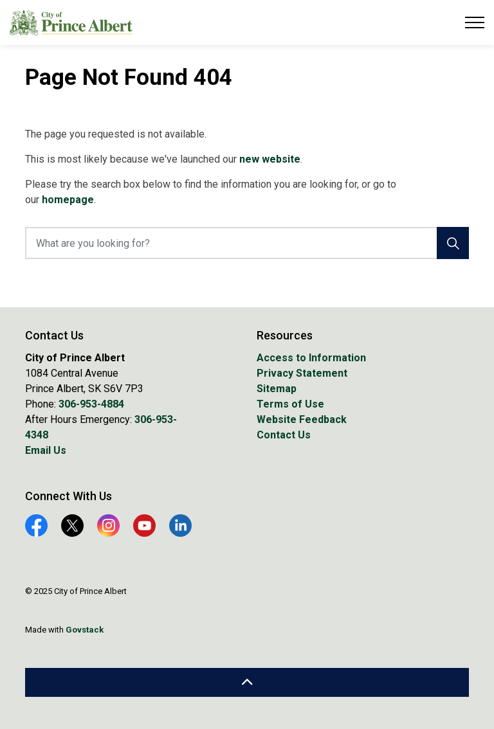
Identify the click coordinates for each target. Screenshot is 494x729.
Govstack (85, 629)
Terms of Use (290, 404)
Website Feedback (302, 419)
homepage (68, 200)
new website (269, 159)
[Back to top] (247, 682)
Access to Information (311, 358)
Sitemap (277, 388)
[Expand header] (474, 22)
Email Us (45, 450)
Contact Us (284, 435)
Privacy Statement (302, 373)
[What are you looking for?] (247, 243)
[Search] (453, 243)
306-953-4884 (91, 404)
